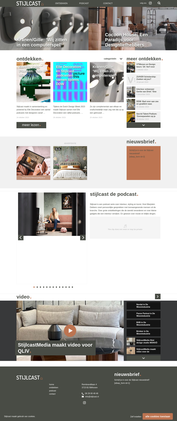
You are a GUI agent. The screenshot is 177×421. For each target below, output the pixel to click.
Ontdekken (61, 3)
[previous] (21, 237)
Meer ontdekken (144, 58)
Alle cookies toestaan (157, 416)
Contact (108, 3)
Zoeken (159, 3)
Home (51, 384)
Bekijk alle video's (158, 296)
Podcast (84, 3)
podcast (52, 391)
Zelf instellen (135, 417)
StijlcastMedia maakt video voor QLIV (55, 348)
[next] (83, 237)
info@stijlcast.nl (90, 397)
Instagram (150, 3)
